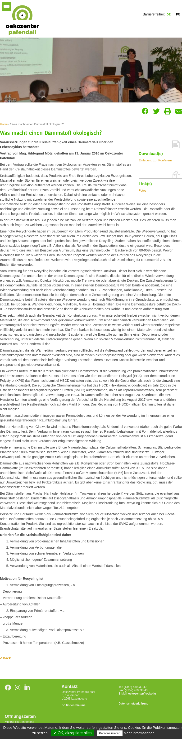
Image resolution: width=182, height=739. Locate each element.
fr (178, 14)
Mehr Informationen (139, 733)
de (169, 14)
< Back (5, 658)
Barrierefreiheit (153, 14)
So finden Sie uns (74, 705)
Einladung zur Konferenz (155, 160)
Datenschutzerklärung (133, 703)
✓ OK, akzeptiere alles (73, 733)
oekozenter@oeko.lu (142, 693)
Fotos (142, 190)
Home (4, 124)
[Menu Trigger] (6, 6)
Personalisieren (109, 733)
